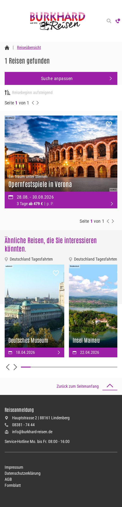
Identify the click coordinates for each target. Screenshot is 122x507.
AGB (8, 479)
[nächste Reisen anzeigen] (38, 103)
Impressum (14, 467)
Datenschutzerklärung (23, 473)
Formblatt (13, 485)
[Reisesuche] (109, 21)
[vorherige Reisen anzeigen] (33, 103)
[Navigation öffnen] (4, 21)
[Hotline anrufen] (117, 21)
